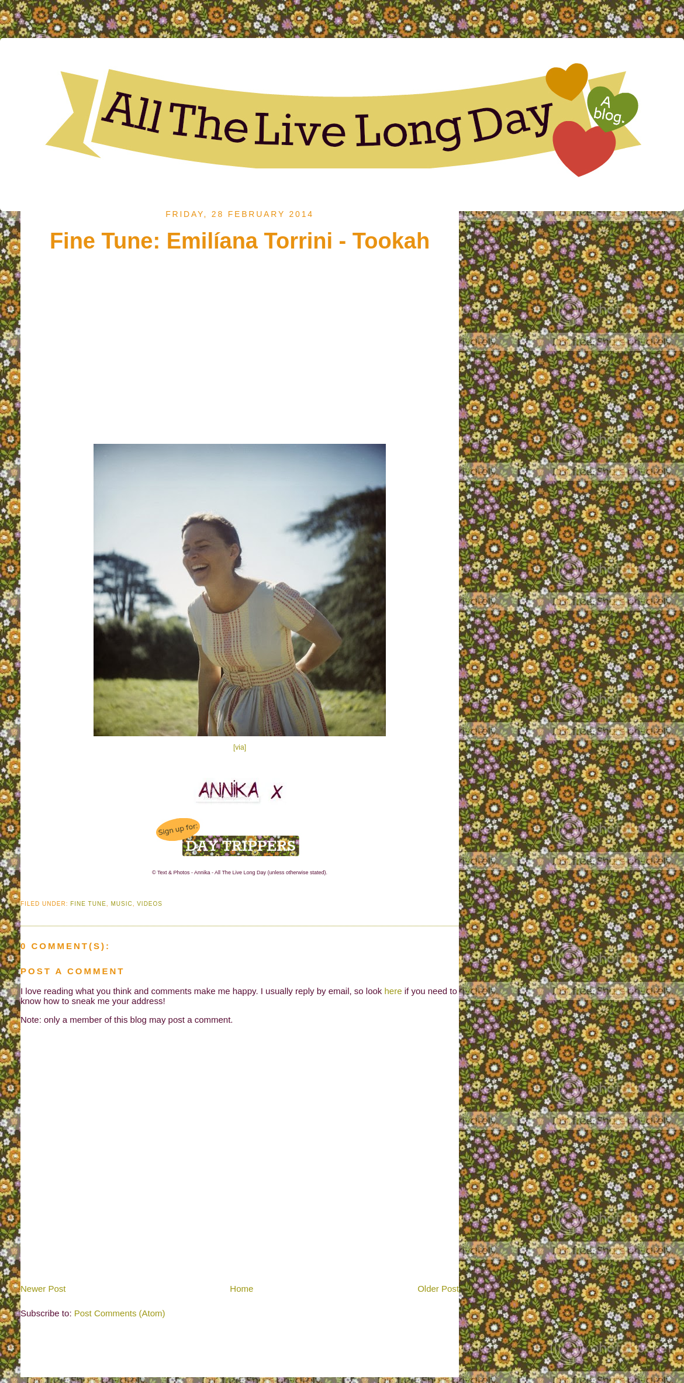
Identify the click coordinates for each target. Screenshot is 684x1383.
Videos (150, 904)
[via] (239, 747)
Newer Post (43, 1289)
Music (121, 904)
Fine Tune (88, 904)
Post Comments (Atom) (119, 1313)
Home (241, 1289)
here (393, 991)
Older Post (438, 1289)
